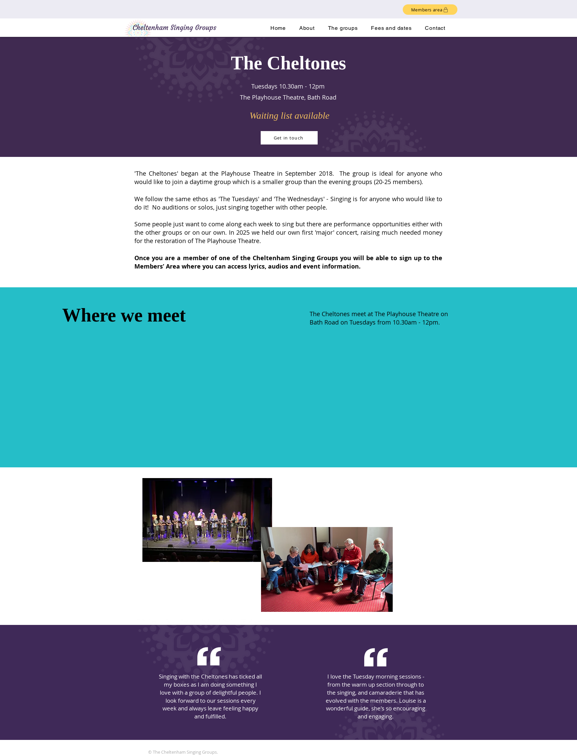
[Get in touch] (289, 137)
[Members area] (430, 9)
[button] (343, 28)
